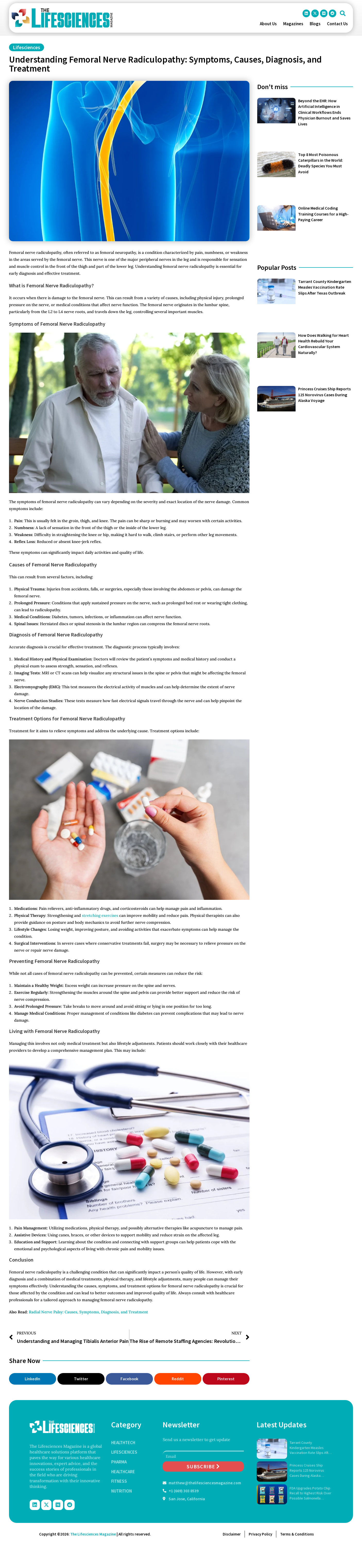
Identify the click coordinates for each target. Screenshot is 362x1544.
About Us (268, 24)
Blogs (315, 24)
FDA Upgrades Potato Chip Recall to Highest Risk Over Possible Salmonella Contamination (310, 1493)
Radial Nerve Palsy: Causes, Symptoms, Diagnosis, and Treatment (88, 1311)
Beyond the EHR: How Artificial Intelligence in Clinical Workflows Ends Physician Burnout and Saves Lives (324, 112)
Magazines (293, 24)
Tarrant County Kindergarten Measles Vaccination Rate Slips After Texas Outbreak (324, 287)
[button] (343, 13)
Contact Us (337, 24)
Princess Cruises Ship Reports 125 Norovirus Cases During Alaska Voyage (324, 394)
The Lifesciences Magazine (93, 1534)
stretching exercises (100, 915)
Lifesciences (26, 47)
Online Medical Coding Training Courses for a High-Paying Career (323, 213)
